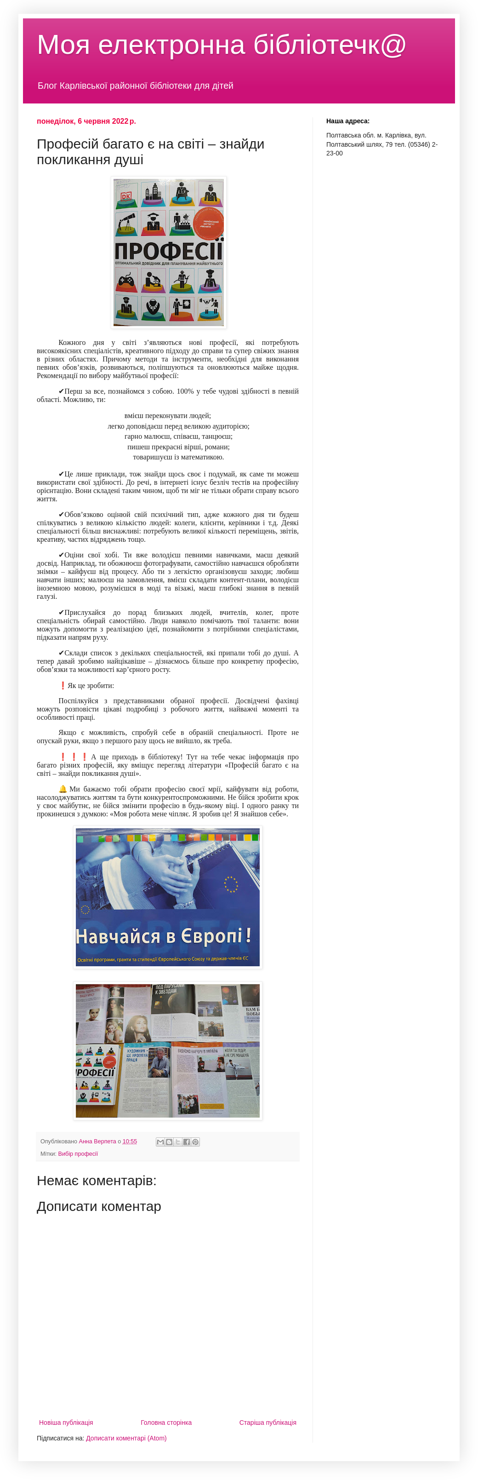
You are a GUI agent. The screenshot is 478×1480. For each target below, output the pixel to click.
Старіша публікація (267, 1422)
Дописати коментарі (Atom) (126, 1438)
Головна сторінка (166, 1422)
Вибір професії (78, 1154)
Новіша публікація (66, 1422)
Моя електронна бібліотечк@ (222, 44)
